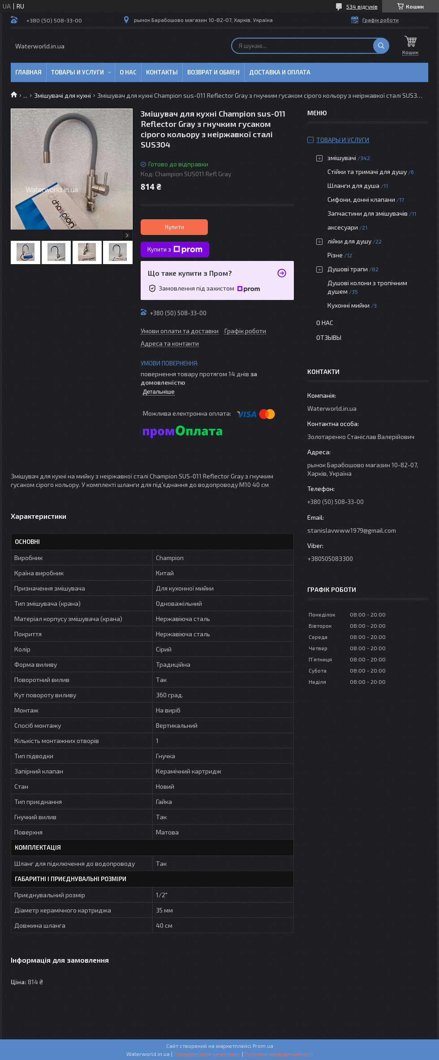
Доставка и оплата (279, 72)
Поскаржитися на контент (207, 1054)
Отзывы (328, 337)
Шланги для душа (353, 185)
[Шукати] (381, 46)
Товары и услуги (77, 72)
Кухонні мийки (348, 305)
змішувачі (341, 157)
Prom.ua (263, 1046)
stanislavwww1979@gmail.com (351, 530)
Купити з (174, 250)
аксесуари (342, 227)
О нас (128, 72)
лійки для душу (349, 241)
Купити (174, 226)
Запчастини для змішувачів (367, 213)
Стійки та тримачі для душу (367, 171)
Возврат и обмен (213, 72)
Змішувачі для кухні (62, 95)
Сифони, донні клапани (361, 199)
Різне (335, 255)
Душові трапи (347, 269)
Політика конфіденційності (279, 1054)
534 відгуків (362, 6)
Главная (28, 72)
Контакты (162, 72)
